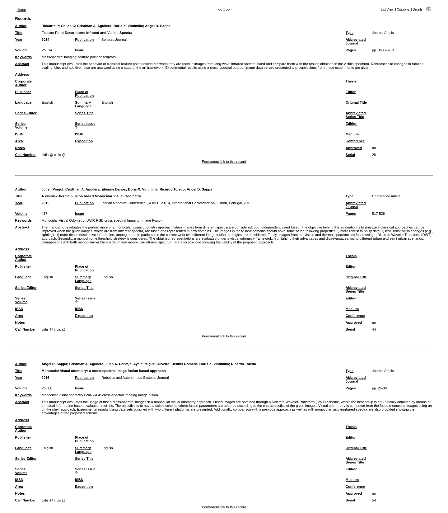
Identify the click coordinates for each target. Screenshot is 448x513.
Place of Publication (84, 93)
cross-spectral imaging (59, 57)
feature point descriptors (97, 57)
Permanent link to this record (224, 161)
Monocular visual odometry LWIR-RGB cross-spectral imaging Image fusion (100, 395)
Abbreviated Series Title (356, 115)
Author (21, 26)
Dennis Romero (184, 364)
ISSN (19, 134)
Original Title (356, 102)
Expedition (84, 141)
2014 (45, 39)
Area (19, 141)
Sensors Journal (114, 39)
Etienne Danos (114, 189)
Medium (352, 134)
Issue (79, 50)
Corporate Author (23, 83)
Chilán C (68, 26)
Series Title (84, 113)
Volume (21, 50)
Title (18, 33)
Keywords (23, 57)
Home (21, 10)
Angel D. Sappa (157, 26)
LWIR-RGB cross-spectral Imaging (113, 220)
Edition (351, 123)
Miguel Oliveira (157, 364)
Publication (84, 39)
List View (387, 9)
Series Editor (26, 113)
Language (23, 102)
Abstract (22, 64)
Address (22, 74)
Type (349, 33)
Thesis (351, 81)
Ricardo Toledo (172, 189)
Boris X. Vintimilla (128, 26)
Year (19, 39)
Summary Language (83, 104)
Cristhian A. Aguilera (94, 26)
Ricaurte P (50, 26)
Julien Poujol (52, 189)
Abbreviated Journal (356, 41)
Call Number (25, 155)
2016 (45, 377)
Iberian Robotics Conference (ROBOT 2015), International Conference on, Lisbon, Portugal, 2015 (176, 203)
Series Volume (21, 125)
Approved (354, 148)
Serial (350, 155)
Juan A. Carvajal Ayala (123, 364)
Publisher (23, 92)
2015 (45, 203)
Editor (351, 92)
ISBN (79, 134)
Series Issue (85, 123)
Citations (403, 9)
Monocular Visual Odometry (63, 220)
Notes (20, 148)
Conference (355, 141)
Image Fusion (152, 220)
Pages (351, 50)
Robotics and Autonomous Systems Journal (135, 377)
